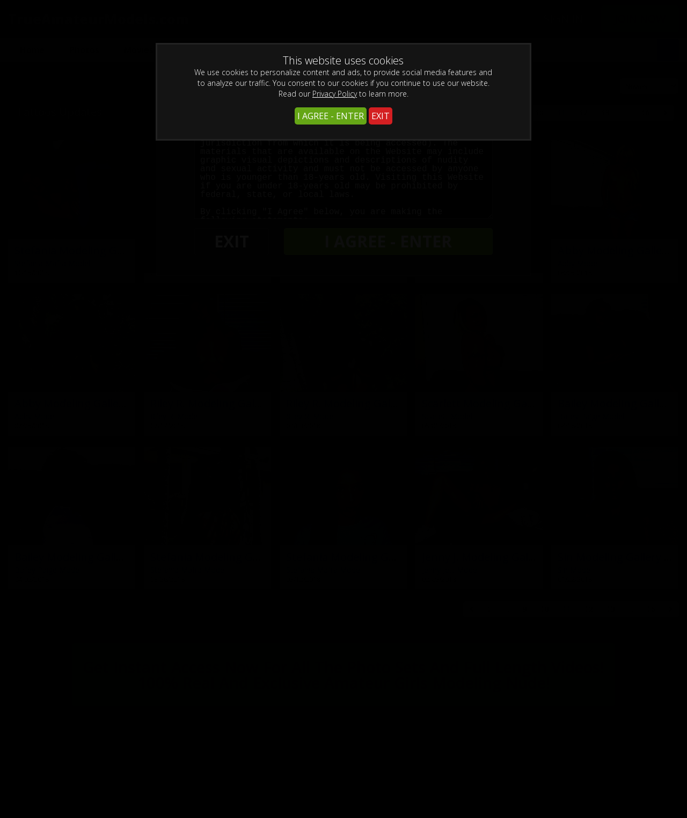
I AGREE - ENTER (330, 116)
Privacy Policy (334, 94)
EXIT (380, 116)
